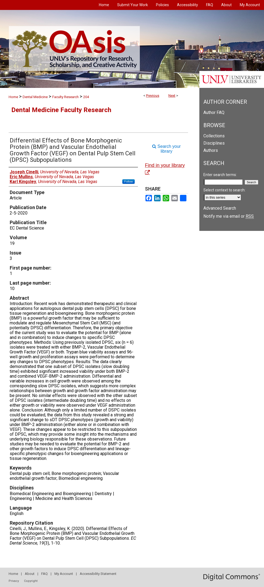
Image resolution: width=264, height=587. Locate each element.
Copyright (30, 581)
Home (13, 97)
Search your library (166, 148)
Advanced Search (219, 208)
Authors (210, 150)
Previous (152, 96)
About (29, 574)
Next (171, 96)
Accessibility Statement (98, 574)
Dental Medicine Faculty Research (61, 110)
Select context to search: (224, 190)
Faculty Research (65, 97)
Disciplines (214, 143)
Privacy (14, 581)
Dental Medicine (35, 97)
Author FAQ (213, 112)
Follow (128, 181)
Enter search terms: (220, 175)
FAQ (44, 574)
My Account (63, 574)
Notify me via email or (228, 216)
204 (86, 97)
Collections (214, 135)
